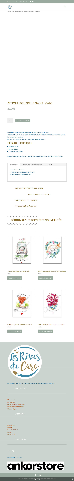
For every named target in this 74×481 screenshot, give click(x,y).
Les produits (11, 402)
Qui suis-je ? (11, 425)
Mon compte (11, 400)
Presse (9, 432)
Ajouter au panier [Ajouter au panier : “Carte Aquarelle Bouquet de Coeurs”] (45, 331)
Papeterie (15, 11)
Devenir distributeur (13, 430)
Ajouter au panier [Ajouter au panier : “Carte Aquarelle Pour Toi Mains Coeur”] (45, 278)
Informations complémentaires (32, 164)
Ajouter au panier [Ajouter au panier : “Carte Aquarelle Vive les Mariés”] (15, 278)
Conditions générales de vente (16, 404)
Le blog (9, 427)
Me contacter (11, 434)
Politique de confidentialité (15, 406)
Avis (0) (50, 164)
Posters (21, 11)
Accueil (9, 11)
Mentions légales (12, 409)
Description (13, 164)
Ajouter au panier (23, 120)
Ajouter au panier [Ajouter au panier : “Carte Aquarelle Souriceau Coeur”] (15, 331)
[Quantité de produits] (10, 120)
